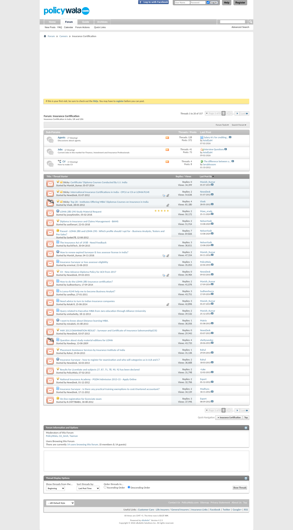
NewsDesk (72, 195)
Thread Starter (60, 176)
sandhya (71, 294)
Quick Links (100, 27)
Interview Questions (214, 149)
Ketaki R (71, 304)
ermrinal (71, 265)
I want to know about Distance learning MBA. (84, 320)
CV (64, 161)
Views (188, 176)
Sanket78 (71, 237)
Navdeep (71, 343)
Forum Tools (221, 125)
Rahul (70, 353)
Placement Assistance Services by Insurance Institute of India (92, 350)
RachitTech (72, 245)
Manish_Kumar (74, 185)
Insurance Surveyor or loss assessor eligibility (84, 262)
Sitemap (204, 502)
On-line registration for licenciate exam (81, 398)
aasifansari (72, 224)
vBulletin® (146, 520)
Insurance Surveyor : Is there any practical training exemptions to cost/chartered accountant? (110, 389)
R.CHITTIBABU (74, 402)
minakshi (71, 323)
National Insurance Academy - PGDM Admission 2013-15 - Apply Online (98, 379)
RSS (246, 509)
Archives (102, 22)
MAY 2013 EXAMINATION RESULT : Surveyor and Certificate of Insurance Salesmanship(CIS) (108, 330)
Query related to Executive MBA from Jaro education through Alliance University (103, 310)
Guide (85, 22)
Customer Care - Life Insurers (153, 509)
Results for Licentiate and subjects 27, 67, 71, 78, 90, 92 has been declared (100, 369)
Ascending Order (114, 487)
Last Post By (207, 176)
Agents (61, 137)
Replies (179, 176)
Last (244, 113)
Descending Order (139, 487)
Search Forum (238, 125)
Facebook (215, 509)
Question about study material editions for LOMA (86, 340)
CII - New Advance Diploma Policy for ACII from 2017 (88, 271)
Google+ (237, 509)
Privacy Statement (220, 502)
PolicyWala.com (190, 502)
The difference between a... (217, 161)
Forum (69, 22)
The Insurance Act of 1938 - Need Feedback (83, 242)
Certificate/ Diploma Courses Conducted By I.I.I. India (99, 182)
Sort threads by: (85, 484)
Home (52, 22)
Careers (63, 36)
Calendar (68, 27)
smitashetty (72, 314)
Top (246, 417)
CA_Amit (63, 435)
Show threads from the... (59, 484)
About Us (237, 502)
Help (226, 2)
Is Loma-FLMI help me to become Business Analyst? (87, 291)
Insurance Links (199, 509)
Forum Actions (82, 27)
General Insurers (180, 509)
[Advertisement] (146, 68)
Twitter (226, 509)
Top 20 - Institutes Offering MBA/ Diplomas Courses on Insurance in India (110, 201)
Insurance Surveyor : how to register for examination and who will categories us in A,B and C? (110, 359)
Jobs (60, 149)
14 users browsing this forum (82, 444)
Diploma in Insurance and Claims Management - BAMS (89, 221)
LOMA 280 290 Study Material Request (81, 211)
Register (240, 2)
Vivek (69, 205)
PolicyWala (72, 372)
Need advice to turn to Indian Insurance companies (87, 301)
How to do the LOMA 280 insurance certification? (86, 281)
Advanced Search (240, 27)
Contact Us (174, 502)
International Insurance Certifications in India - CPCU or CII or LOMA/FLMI (110, 192)
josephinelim (73, 214)
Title (49, 176)
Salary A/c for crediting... (216, 137)
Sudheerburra (74, 284)
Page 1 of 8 (215, 113)
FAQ (60, 27)
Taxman (74, 435)
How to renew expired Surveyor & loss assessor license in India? (94, 252)
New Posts (50, 27)
